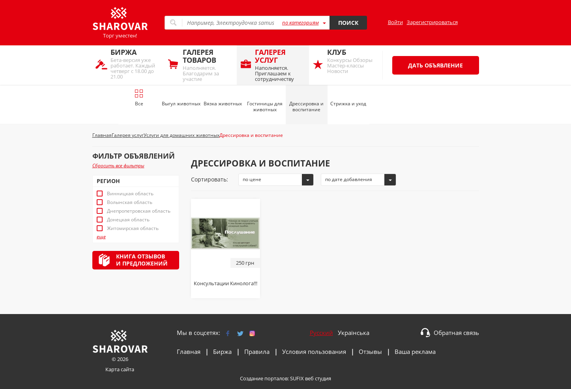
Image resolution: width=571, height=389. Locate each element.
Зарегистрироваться (432, 22)
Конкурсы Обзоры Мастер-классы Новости (352, 61)
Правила (257, 351)
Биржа (222, 351)
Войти (395, 22)
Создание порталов (264, 378)
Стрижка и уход (348, 103)
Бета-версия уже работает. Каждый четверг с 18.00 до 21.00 (135, 63)
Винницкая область (130, 194)
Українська (353, 332)
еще (101, 236)
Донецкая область (128, 220)
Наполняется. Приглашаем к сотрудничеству (280, 64)
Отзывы (370, 351)
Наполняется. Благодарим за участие (208, 64)
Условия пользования (314, 351)
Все (139, 98)
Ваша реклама (415, 351)
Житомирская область (133, 228)
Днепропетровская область (138, 211)
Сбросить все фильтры (118, 165)
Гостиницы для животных (265, 106)
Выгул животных (181, 103)
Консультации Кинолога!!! (225, 283)
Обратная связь (456, 333)
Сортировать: (209, 179)
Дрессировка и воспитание (306, 106)
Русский (321, 332)
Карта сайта (119, 369)
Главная (188, 351)
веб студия (318, 378)
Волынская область (129, 202)
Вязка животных (223, 103)
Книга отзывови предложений (142, 259)
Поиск (348, 22)
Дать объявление (435, 65)
